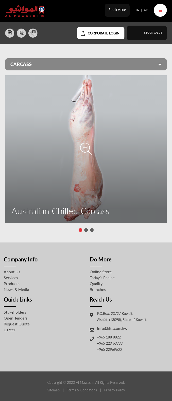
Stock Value (117, 10)
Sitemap (53, 390)
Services (11, 277)
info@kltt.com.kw (112, 328)
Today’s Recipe (102, 277)
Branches (98, 289)
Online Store (101, 271)
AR (146, 10)
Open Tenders (16, 318)
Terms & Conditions (82, 390)
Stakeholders (15, 312)
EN (137, 10)
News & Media (16, 289)
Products (11, 283)
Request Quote (17, 323)
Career (9, 329)
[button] (80, 230)
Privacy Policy (114, 390)
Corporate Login (104, 33)
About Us (12, 271)
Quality (96, 283)
